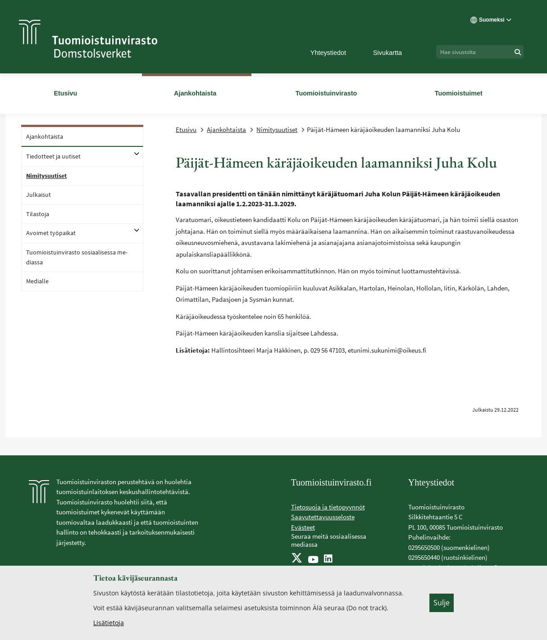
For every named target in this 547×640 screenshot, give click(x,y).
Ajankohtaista (226, 129)
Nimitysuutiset (276, 129)
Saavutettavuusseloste (323, 517)
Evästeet (303, 527)
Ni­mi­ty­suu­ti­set (46, 176)
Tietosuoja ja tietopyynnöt (328, 507)
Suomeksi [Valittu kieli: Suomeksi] (490, 20)
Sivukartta (387, 52)
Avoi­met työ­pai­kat (51, 233)
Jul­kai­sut (38, 195)
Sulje (441, 603)
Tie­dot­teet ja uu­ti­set (53, 156)
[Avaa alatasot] (136, 153)
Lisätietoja (108, 622)
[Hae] (518, 52)
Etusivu (186, 129)
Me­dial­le (37, 281)
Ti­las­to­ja (37, 214)
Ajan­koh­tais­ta (44, 136)
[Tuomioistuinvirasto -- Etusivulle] (88, 39)
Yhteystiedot (328, 52)
